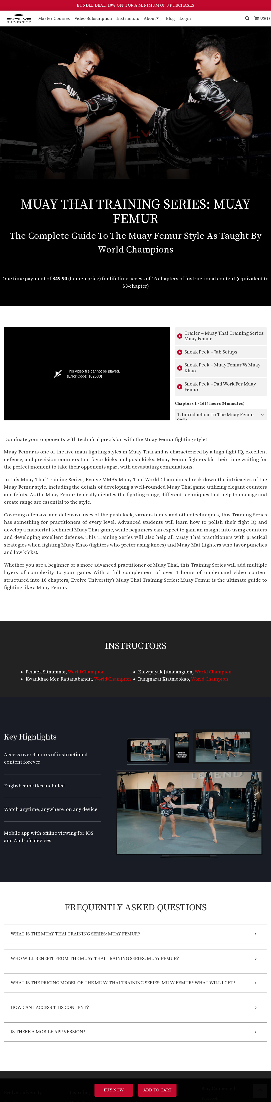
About (150, 18)
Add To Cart (157, 1090)
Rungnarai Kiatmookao (163, 679)
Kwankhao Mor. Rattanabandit (59, 679)
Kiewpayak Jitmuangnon (165, 672)
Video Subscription (93, 18)
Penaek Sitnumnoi (46, 672)
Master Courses (54, 18)
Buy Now (114, 1090)
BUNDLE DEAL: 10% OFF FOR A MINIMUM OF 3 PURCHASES (135, 5)
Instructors (127, 18)
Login (185, 18)
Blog (170, 18)
